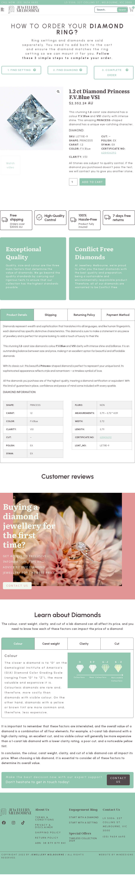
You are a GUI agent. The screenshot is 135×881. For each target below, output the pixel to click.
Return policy (47, 844)
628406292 (108, 159)
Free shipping (16, 224)
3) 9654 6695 (29, 2)
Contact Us (111, 816)
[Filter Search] (111, 10)
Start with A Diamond (84, 824)
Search (122, 9)
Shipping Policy (48, 839)
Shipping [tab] (51, 321)
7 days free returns (122, 224)
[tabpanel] (67, 398)
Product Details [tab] (17, 321)
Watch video (10, 172)
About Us (42, 816)
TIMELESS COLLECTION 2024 (83, 846)
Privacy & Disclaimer (44, 832)
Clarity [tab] (83, 650)
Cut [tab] (117, 650)
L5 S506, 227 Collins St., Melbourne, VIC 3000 (98, 2)
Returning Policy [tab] (84, 321)
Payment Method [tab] (118, 321)
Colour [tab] (18, 650)
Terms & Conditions (44, 825)
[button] (2, 9)
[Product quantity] (73, 188)
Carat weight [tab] (51, 650)
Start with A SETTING (83, 829)
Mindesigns (125, 861)
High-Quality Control (54, 224)
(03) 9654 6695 (114, 843)
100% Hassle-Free (88, 224)
